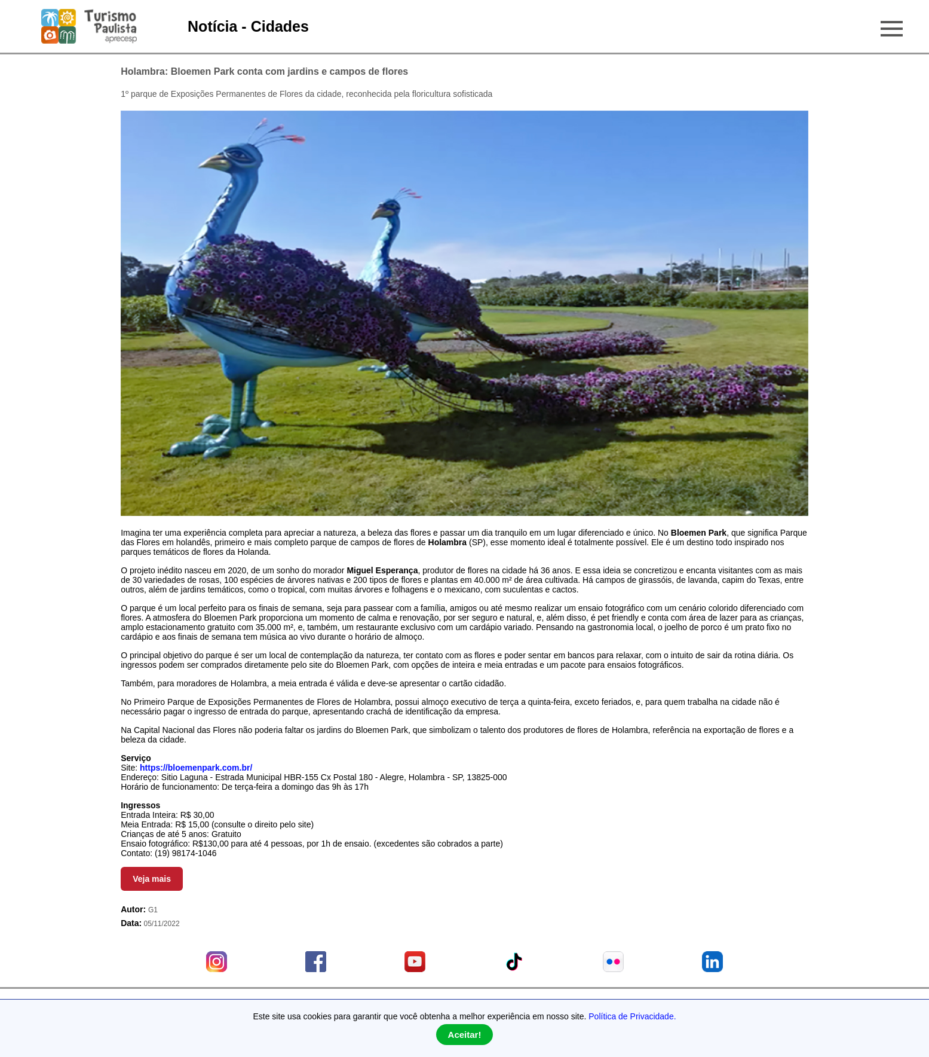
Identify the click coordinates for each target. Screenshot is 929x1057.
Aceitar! (465, 1034)
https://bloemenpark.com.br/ (196, 767)
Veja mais (152, 879)
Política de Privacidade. (632, 1016)
